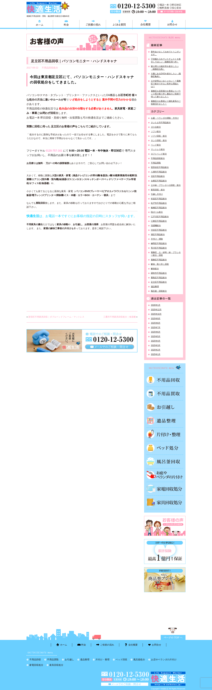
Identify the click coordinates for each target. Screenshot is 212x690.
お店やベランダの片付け (164, 659)
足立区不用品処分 (159, 282)
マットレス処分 (158, 149)
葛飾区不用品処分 (159, 260)
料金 (66, 24)
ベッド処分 (156, 145)
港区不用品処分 (158, 234)
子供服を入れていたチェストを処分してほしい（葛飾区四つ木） (166, 60)
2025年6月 (155, 332)
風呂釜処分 (165, 461)
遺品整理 (155, 286)
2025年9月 (155, 318)
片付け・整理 (165, 434)
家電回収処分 (165, 488)
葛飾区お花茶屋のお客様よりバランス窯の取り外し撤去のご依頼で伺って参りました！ (166, 94)
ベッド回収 (165, 448)
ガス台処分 (156, 127)
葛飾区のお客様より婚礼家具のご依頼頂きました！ (166, 102)
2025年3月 (155, 345)
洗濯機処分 (156, 225)
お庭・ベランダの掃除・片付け (165, 118)
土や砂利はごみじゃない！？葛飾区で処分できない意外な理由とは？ (166, 84)
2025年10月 (156, 314)
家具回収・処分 (158, 190)
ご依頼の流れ (93, 24)
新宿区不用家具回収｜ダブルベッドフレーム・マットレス (56, 317)
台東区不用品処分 (159, 181)
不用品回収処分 (50, 67)
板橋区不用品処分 (159, 207)
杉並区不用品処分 (159, 198)
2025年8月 (155, 323)
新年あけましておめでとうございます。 (166, 53)
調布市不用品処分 (159, 273)
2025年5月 (155, 336)
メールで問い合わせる (171, 11)
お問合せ (172, 24)
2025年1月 (155, 354)
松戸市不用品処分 (159, 203)
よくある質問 (119, 24)
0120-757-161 (54, 150)
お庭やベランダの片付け (165, 475)
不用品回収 (165, 380)
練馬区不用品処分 (159, 243)
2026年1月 (155, 305)
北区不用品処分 (158, 176)
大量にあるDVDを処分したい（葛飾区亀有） (166, 75)
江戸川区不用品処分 (160, 216)
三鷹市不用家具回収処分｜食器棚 (119, 317)
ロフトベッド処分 (159, 154)
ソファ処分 (156, 131)
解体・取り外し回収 (160, 264)
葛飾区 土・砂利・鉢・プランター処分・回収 (166, 253)
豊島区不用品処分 (159, 277)
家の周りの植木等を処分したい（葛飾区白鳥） (165, 67)
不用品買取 (156, 163)
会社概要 (145, 24)
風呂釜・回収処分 (159, 291)
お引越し (165, 407)
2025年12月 (156, 309)
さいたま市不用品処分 (161, 122)
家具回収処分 (165, 502)
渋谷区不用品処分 (159, 230)
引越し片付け (157, 194)
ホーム (40, 24)
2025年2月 (155, 350)
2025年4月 (155, 341)
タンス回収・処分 (159, 140)
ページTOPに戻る (173, 637)
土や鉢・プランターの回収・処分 (166, 185)
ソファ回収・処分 (159, 136)
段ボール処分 (157, 212)
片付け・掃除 (157, 239)
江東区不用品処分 (159, 221)
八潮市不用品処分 (159, 172)
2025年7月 (155, 327)
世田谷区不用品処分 (160, 167)
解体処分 (155, 268)
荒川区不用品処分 (159, 248)
